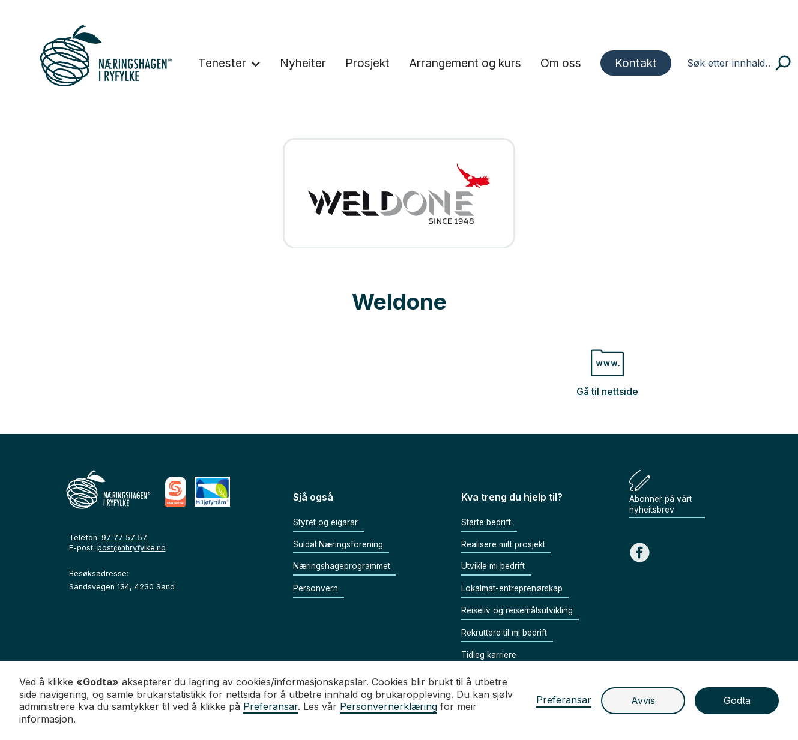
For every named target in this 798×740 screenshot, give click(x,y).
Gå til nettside (607, 391)
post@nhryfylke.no (131, 547)
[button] (229, 64)
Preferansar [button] (270, 706)
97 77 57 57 (124, 537)
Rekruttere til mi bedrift (504, 632)
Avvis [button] (643, 700)
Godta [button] (737, 700)
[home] (106, 55)
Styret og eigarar (325, 522)
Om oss (560, 63)
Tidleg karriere (488, 655)
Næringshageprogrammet (341, 566)
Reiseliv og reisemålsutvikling (517, 610)
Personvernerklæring (388, 706)
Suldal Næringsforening (338, 544)
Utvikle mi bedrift (493, 566)
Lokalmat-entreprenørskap (512, 588)
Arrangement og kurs (465, 63)
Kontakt (636, 63)
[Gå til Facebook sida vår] (639, 552)
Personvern (315, 588)
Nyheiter (303, 63)
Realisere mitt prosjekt (503, 544)
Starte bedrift (486, 522)
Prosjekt (367, 63)
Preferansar (563, 700)
